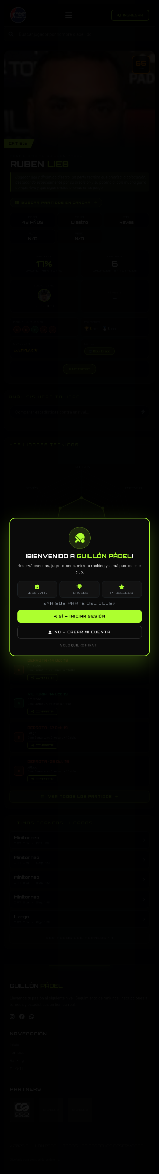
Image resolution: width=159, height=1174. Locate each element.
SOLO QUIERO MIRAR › (79, 645)
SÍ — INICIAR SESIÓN (80, 616)
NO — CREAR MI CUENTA (79, 632)
